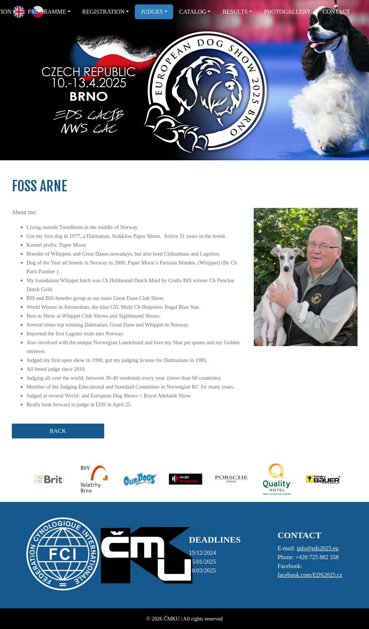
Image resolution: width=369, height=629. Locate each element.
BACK (57, 431)
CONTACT (336, 11)
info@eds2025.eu (317, 548)
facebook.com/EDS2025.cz (310, 575)
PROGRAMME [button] (47, 11)
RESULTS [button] (234, 11)
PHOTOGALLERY (287, 11)
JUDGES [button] (152, 11)
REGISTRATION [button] (103, 11)
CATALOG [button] (192, 11)
